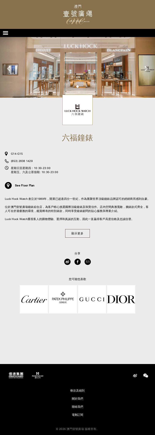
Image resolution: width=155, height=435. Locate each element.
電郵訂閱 (77, 415)
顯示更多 (77, 233)
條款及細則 (77, 390)
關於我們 (77, 398)
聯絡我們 (77, 407)
